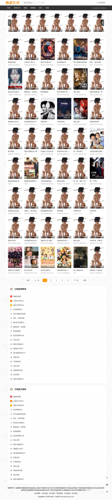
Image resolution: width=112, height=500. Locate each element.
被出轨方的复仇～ (17, 323)
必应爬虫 (75, 493)
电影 (25, 8)
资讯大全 (17, 8)
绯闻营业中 (77, 211)
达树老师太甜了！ (63, 240)
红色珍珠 (93, 211)
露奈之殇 (77, 240)
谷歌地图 (45, 493)
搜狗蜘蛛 (60, 493)
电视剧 (33, 8)
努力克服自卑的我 (17, 314)
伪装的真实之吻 (13, 211)
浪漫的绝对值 (94, 122)
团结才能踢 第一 (17, 344)
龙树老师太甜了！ (63, 270)
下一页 (76, 280)
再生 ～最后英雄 (95, 62)
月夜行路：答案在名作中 (98, 240)
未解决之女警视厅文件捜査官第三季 (20, 270)
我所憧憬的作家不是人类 (49, 211)
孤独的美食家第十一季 (32, 181)
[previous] (9, 22)
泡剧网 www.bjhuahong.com (64, 496)
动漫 (47, 8)
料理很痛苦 (44, 92)
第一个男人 (93, 181)
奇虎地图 (67, 493)
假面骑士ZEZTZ (13, 122)
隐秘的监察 (12, 62)
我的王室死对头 (46, 62)
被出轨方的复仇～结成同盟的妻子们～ (21, 92)
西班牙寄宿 (12, 240)
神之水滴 (77, 92)
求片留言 (101, 3)
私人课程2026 (78, 270)
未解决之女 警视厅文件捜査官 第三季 (53, 240)
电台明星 (11, 151)
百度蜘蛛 (37, 493)
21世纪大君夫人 (29, 62)
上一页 (37, 280)
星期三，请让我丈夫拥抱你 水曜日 (36, 211)
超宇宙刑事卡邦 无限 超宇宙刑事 (68, 92)
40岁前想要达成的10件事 (98, 151)
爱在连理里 (61, 181)
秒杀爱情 (60, 211)
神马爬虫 (52, 493)
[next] (102, 22)
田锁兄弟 (44, 122)
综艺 (40, 8)
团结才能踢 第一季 (96, 92)
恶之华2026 (28, 270)
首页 (8, 8)
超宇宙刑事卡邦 (17, 336)
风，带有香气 (78, 151)
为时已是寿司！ (46, 270)
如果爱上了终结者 (96, 270)
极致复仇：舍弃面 (17, 327)
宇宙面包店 (61, 122)
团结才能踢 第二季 (30, 151)
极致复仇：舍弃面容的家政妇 (34, 92)
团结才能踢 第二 (17, 379)
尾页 (84, 280)
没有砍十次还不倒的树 (48, 151)
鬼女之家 (77, 122)
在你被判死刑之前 (30, 240)
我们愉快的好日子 (30, 122)
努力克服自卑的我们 (80, 62)
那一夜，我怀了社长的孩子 (83, 181)
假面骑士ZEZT (16, 349)
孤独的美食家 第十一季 (16, 181)
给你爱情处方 (61, 62)
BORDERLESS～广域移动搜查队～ (69, 151)
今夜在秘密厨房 (46, 181)
